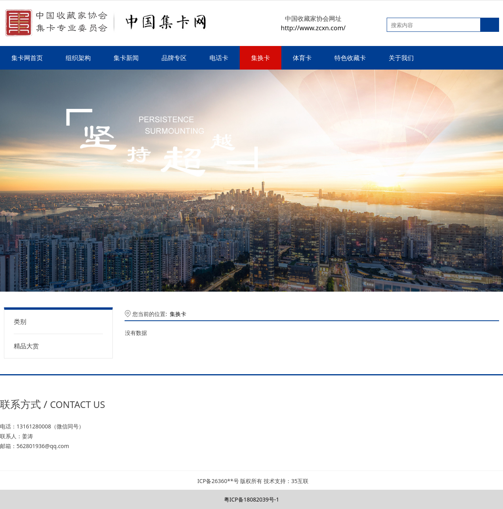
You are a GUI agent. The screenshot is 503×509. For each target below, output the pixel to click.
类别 (20, 321)
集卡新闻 (126, 57)
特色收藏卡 (350, 57)
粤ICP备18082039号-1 (251, 499)
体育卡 (302, 57)
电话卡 (218, 57)
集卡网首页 (27, 57)
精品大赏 (26, 346)
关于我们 (401, 57)
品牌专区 (174, 57)
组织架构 (78, 57)
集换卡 (260, 57)
